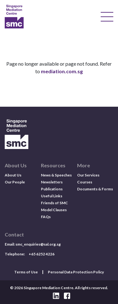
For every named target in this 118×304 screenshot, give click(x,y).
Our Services (88, 175)
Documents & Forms (95, 189)
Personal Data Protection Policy (76, 272)
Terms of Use (26, 272)
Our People (15, 182)
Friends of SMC (54, 202)
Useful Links (51, 196)
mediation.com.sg (62, 71)
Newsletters (52, 182)
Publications (52, 189)
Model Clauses (54, 209)
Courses (84, 182)
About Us (13, 175)
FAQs (46, 216)
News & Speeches (56, 175)
